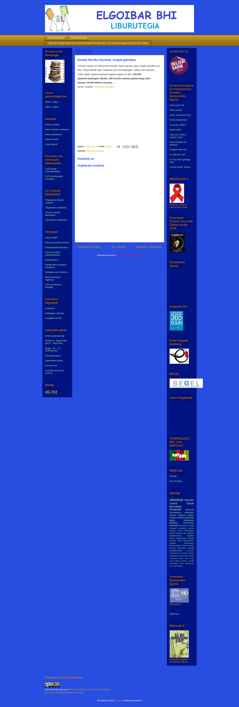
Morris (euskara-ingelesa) (53, 278)
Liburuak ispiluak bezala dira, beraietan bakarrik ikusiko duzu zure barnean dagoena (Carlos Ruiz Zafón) (98, 43)
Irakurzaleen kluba (54, 360)
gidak (172, 520)
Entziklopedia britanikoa (56, 247)
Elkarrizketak (175, 545)
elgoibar (190, 535)
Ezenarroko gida (79, 37)
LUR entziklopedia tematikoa (54, 177)
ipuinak (173, 540)
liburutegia (176, 506)
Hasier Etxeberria (53, 134)
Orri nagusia (118, 246)
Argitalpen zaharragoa (148, 246)
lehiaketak (175, 509)
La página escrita (53, 318)
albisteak (90, 151)
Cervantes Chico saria (179, 558)
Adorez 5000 (51, 237)
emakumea (188, 523)
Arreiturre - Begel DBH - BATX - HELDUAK (56, 342)
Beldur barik (175, 129)
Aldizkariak (188, 520)
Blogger (118, 700)
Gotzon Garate (52, 124)
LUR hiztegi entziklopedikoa (52, 170)
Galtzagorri (174, 556)
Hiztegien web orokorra (56, 272)
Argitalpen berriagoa (89, 246)
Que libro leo (51, 365)
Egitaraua (174, 614)
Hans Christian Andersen (57, 129)
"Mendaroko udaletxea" (56, 220)
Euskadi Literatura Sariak (182, 528)
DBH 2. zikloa (51, 107)
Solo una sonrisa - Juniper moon (178, 136)
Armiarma (49, 308)
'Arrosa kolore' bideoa (180, 167)
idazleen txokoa (186, 515)
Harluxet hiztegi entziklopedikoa (52, 253)
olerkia (181, 517)
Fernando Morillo (187, 553)
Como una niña (177, 105)
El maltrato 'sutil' (177, 154)
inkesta (191, 538)
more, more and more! (180, 115)
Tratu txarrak (176, 110)
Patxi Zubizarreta (186, 563)
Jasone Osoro (52, 139)
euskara (100, 151)
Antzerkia (189, 517)
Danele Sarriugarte (182, 543)
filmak (172, 538)
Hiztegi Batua (51, 260)
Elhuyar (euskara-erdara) (57, 242)
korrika (172, 548)
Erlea (192, 558)
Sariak (190, 503)
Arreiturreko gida (56, 37)
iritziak (191, 556)
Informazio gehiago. (104, 86)
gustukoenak (183, 556)
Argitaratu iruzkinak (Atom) (129, 255)
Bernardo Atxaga (186, 548)
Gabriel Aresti (188, 545)
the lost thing (176, 481)
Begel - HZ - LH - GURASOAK (53, 349)
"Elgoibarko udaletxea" (56, 207)
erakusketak (181, 538)
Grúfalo (173, 476)
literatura (189, 509)
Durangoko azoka (186, 525)
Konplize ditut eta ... (179, 149)
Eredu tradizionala (178, 120)
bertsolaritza (175, 512)
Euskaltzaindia (176, 550)
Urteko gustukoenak (54, 336)
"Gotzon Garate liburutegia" (52, 213)
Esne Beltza (175, 561)
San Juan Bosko (176, 566)
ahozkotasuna (176, 535)
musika (179, 533)
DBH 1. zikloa (51, 102)
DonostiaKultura (53, 355)
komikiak (174, 525)
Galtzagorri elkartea (54, 313)
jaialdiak (173, 523)
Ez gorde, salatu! (178, 125)
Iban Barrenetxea (186, 540)
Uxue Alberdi (51, 144)
